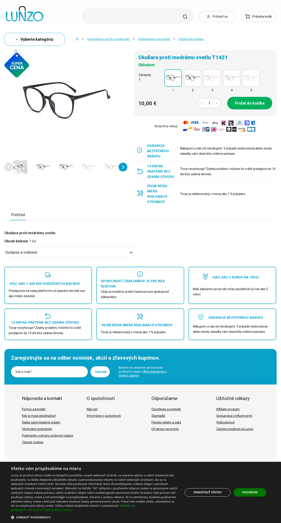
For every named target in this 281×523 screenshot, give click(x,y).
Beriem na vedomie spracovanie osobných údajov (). (143, 371)
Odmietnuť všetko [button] (207, 492)
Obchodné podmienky (37, 429)
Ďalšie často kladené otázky (41, 422)
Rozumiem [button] (250, 492)
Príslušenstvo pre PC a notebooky (108, 39)
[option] (20, 167)
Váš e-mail (23, 371)
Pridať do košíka (250, 103)
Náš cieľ (92, 409)
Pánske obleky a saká (166, 422)
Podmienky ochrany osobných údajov (47, 435)
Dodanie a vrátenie (68, 252)
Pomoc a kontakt (33, 409)
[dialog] (140, 492)
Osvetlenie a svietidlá (166, 409)
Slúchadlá (158, 416)
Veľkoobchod (225, 422)
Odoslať (100, 372)
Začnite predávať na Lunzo (234, 429)
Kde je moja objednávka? (39, 416)
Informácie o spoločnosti (104, 416)
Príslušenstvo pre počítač (154, 39)
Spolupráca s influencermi (234, 416)
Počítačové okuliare (191, 39)
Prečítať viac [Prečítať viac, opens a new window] (127, 506)
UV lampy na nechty (165, 429)
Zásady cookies (32, 442)
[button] (8, 167)
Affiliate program (228, 409)
